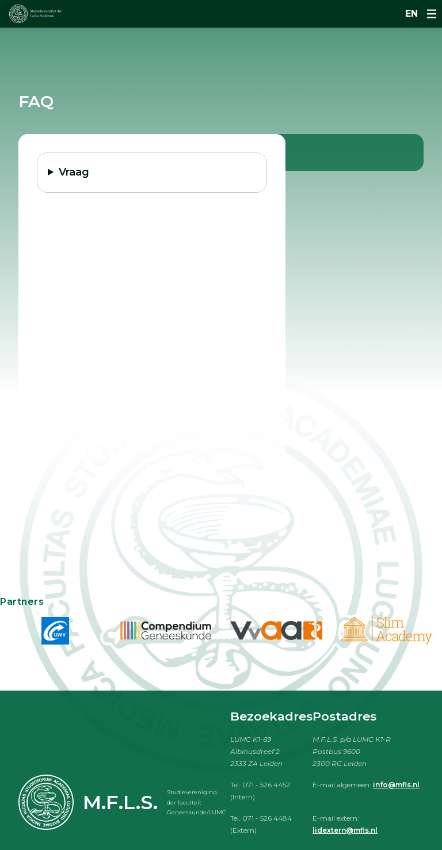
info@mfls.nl (396, 784)
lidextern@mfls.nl (345, 830)
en (411, 13)
